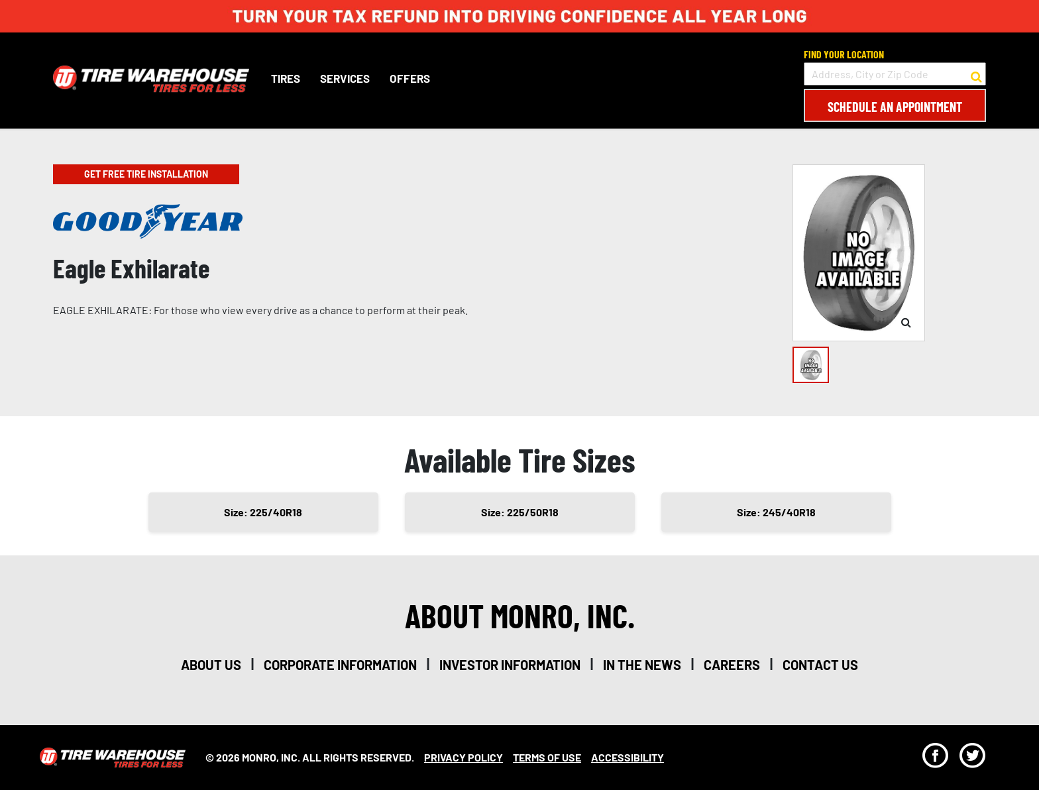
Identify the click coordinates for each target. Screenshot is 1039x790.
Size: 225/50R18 (520, 512)
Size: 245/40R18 (776, 512)
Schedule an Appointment (895, 107)
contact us (820, 665)
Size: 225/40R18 (263, 512)
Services (345, 78)
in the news (642, 665)
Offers (410, 78)
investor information (509, 665)
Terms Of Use (547, 757)
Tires (285, 78)
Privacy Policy (463, 757)
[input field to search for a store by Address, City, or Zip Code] (895, 73)
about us (211, 665)
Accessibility (627, 757)
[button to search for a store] (976, 74)
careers (732, 665)
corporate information (340, 665)
